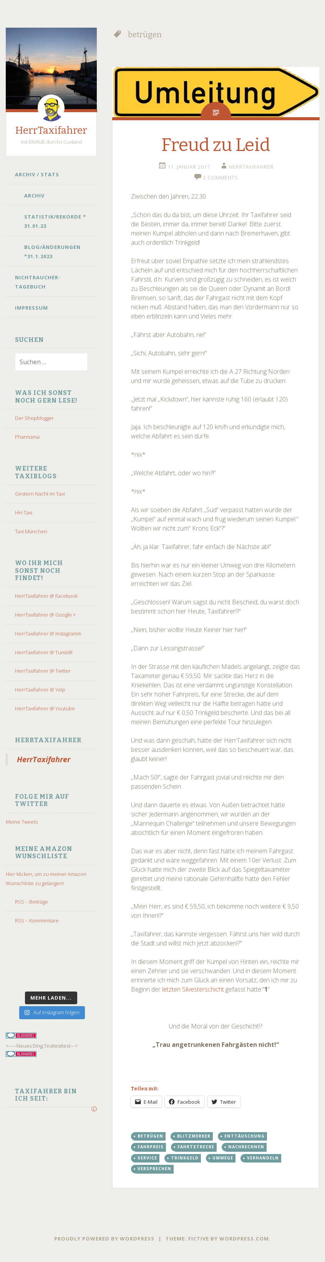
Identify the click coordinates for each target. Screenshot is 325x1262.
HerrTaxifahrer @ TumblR (44, 652)
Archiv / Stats (37, 174)
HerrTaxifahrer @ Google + (45, 614)
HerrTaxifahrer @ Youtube (45, 708)
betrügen (150, 1136)
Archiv (34, 195)
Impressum (31, 307)
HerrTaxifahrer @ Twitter (43, 670)
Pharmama (27, 436)
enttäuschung (244, 1136)
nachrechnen (246, 1146)
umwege (222, 1158)
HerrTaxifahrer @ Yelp (40, 689)
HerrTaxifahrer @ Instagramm (48, 633)
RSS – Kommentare (37, 920)
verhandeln (263, 1158)
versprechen (154, 1168)
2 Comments (220, 177)
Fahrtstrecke (195, 1146)
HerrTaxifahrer (51, 130)
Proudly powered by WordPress (104, 1238)
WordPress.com (244, 1238)
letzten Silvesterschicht (193, 989)
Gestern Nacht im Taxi (40, 493)
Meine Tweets (22, 821)
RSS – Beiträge (31, 901)
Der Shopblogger (34, 418)
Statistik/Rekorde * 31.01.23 (55, 221)
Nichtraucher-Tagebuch (38, 282)
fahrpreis (151, 1146)
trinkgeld (185, 1158)
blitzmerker (194, 1136)
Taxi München (31, 531)
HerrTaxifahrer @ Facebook (46, 595)
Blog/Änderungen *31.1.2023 (52, 252)
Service (147, 1158)
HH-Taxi (23, 512)
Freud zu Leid (215, 145)
